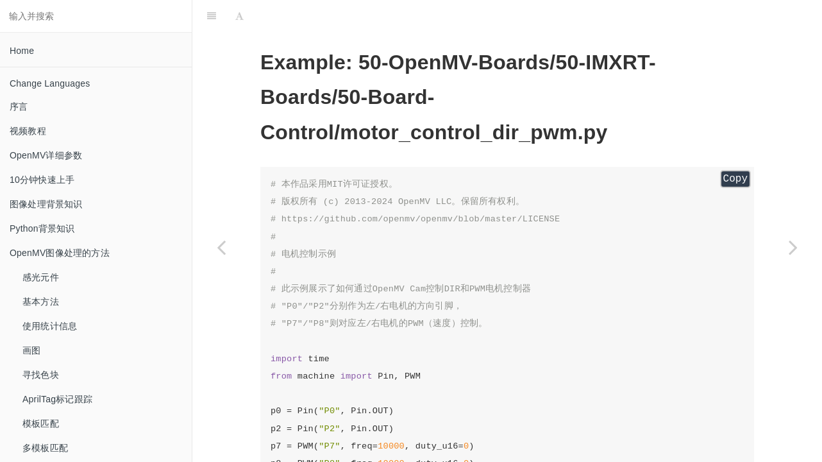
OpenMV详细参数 (46, 155)
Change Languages (50, 83)
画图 (31, 350)
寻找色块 (40, 375)
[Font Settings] (239, 16)
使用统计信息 (49, 326)
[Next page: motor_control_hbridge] (793, 247)
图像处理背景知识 (46, 204)
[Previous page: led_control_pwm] (221, 247)
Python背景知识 (42, 228)
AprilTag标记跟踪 (57, 399)
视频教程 (28, 131)
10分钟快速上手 (42, 180)
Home (22, 51)
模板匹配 (40, 423)
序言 (19, 106)
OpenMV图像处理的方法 (60, 253)
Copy (735, 179)
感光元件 (40, 277)
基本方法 (40, 301)
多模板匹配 (45, 448)
